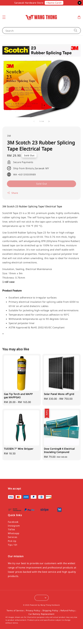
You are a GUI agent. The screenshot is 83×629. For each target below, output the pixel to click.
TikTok (11, 529)
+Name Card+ (54, 2)
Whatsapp (13, 533)
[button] (3, 17)
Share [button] (12, 192)
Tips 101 (12, 544)
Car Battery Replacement (41, 614)
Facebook (13, 521)
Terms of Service (15, 610)
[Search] (76, 30)
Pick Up (12, 540)
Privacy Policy (33, 610)
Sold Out (41, 183)
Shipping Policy (50, 610)
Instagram (14, 525)
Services (12, 537)
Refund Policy (67, 610)
